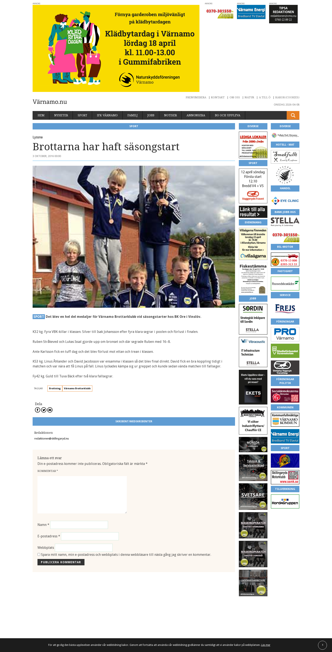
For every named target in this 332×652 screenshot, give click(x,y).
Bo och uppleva (227, 115)
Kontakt (218, 97)
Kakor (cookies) (287, 97)
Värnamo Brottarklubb (77, 388)
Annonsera (196, 115)
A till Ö (265, 97)
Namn (43, 525)
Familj (132, 115)
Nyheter (61, 115)
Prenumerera (196, 97)
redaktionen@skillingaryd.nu (51, 438)
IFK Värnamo (107, 115)
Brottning (55, 388)
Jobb (150, 115)
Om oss (235, 97)
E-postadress (48, 536)
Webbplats (45, 548)
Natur (249, 97)
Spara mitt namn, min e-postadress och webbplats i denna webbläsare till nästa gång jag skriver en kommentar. (126, 555)
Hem (41, 115)
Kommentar (47, 471)
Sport (82, 115)
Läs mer (265, 645)
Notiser (170, 115)
